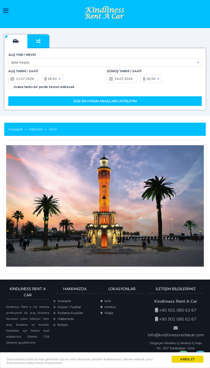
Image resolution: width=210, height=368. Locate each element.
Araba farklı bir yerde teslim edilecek (44, 87)
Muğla (107, 313)
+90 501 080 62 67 (175, 310)
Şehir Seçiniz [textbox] (20, 62)
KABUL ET (188, 359)
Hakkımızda (63, 319)
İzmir (106, 301)
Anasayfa (62, 301)
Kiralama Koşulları (68, 313)
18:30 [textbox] (52, 79)
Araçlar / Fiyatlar (67, 307)
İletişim (60, 325)
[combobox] (105, 62)
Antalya (108, 307)
